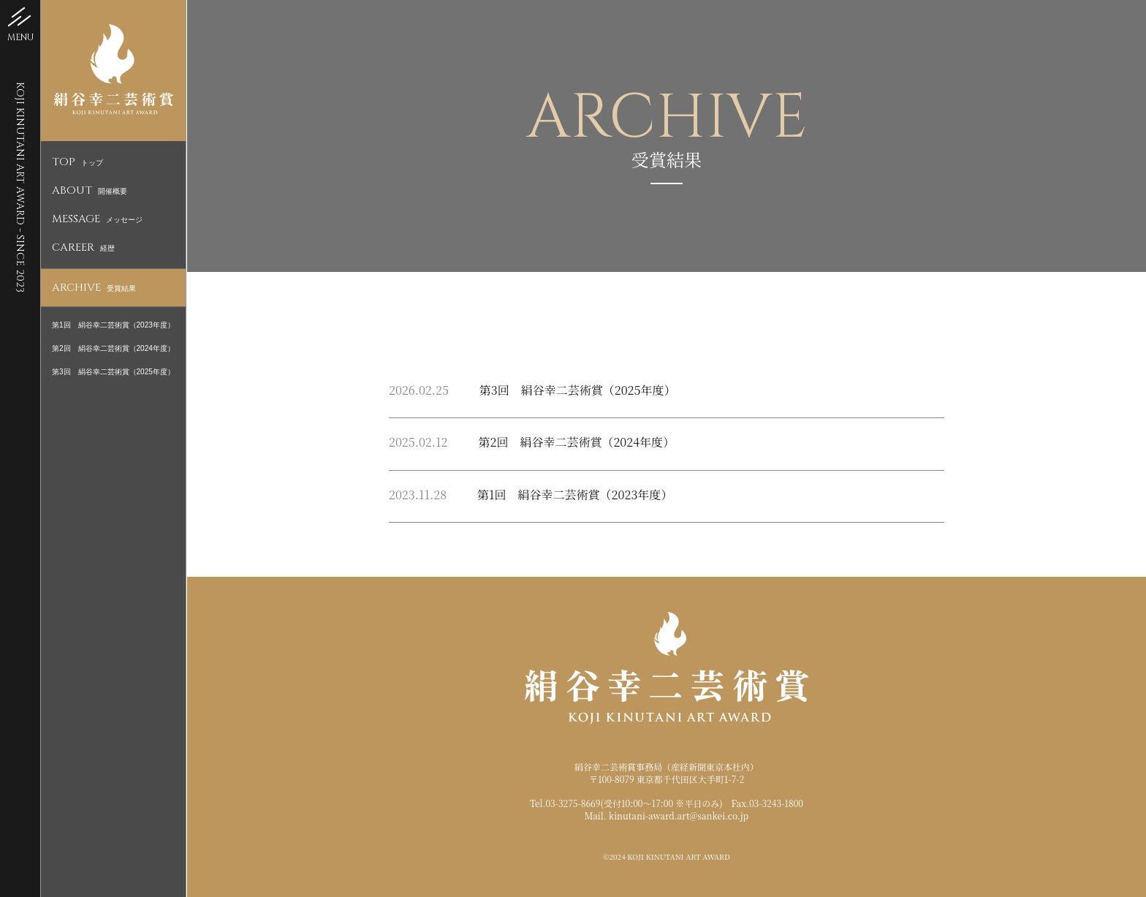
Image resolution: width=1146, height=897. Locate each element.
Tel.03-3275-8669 (565, 803)
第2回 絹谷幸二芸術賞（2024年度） (113, 348)
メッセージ (97, 220)
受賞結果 (94, 288)
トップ (77, 163)
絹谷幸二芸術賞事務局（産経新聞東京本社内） (666, 766)
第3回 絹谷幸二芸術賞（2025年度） (113, 372)
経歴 (83, 248)
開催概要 (89, 191)
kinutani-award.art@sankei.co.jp (678, 815)
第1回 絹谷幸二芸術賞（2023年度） (113, 325)
